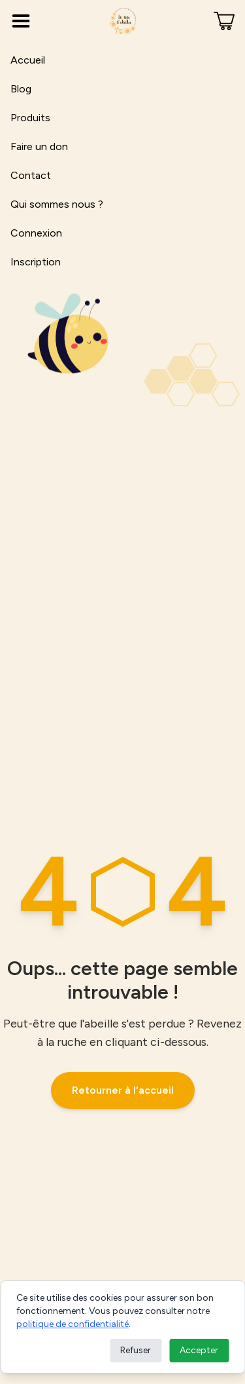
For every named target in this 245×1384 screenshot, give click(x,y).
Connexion (36, 233)
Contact (30, 175)
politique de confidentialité (72, 1324)
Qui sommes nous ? (56, 204)
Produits (30, 117)
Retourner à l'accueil (123, 1090)
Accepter (199, 1350)
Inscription (35, 262)
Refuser (135, 1350)
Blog (20, 89)
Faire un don (39, 146)
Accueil (27, 60)
